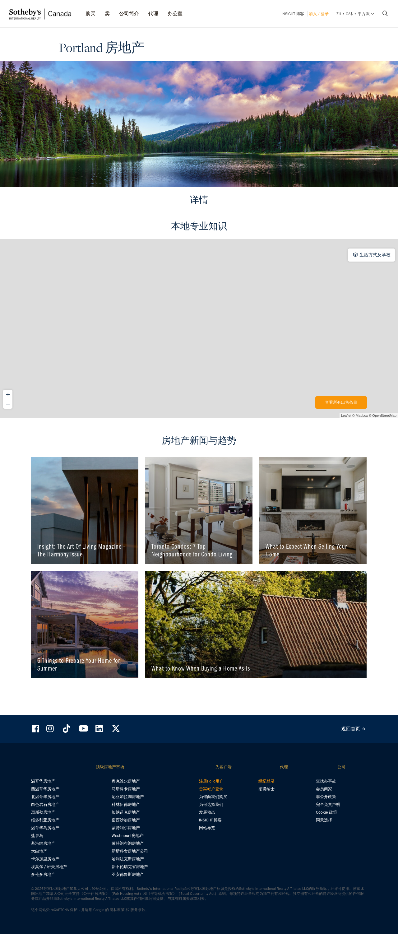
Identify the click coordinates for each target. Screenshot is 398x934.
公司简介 (129, 13)
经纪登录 (266, 781)
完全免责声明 (328, 804)
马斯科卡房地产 (126, 789)
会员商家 (324, 789)
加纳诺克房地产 (126, 812)
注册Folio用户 (211, 781)
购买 (90, 13)
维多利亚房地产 (45, 820)
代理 (153, 13)
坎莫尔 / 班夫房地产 (49, 866)
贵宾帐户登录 (211, 789)
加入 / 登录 (319, 14)
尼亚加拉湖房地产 (128, 796)
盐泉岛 (37, 835)
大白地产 (39, 851)
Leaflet (346, 415)
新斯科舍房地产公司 (130, 851)
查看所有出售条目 (341, 402)
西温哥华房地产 (45, 789)
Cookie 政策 (326, 812)
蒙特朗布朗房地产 (128, 843)
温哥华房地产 (43, 781)
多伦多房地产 (43, 874)
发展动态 (207, 812)
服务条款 (137, 910)
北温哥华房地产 (45, 796)
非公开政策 (326, 796)
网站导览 (207, 827)
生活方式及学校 (371, 255)
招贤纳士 (266, 789)
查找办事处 (326, 781)
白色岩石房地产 (45, 804)
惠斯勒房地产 (43, 812)
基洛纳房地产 (43, 843)
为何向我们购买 (213, 796)
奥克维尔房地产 (126, 781)
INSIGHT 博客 (292, 14)
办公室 (175, 13)
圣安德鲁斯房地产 (128, 874)
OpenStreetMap (384, 415)
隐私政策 (117, 910)
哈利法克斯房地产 (128, 859)
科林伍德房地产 (126, 804)
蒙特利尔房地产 (126, 827)
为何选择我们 (211, 804)
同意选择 (324, 820)
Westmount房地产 (128, 835)
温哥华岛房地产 (45, 827)
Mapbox (362, 415)
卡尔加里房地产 (45, 859)
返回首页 (354, 729)
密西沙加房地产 (126, 820)
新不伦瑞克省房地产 (130, 866)
